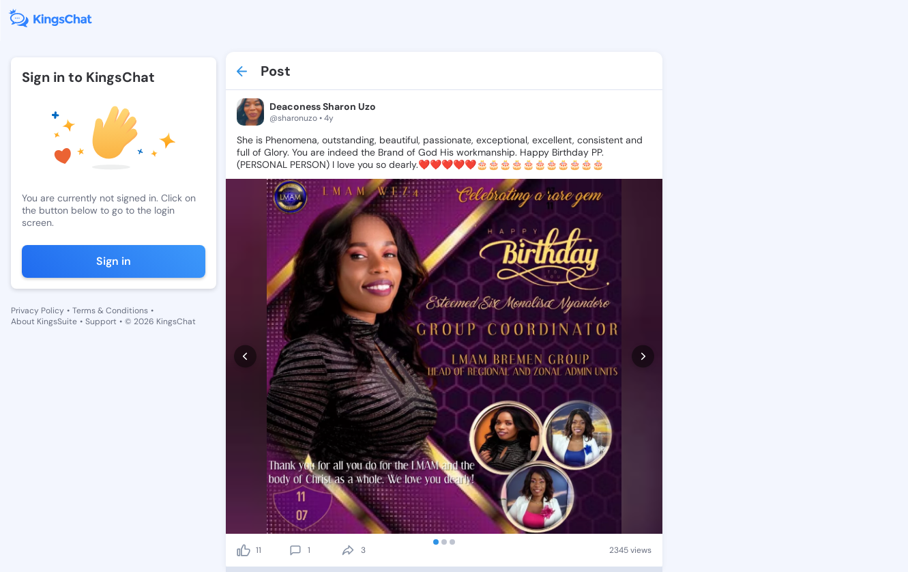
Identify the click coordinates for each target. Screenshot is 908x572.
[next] (643, 356)
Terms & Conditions (110, 310)
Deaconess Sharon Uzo (322, 106)
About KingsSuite (44, 321)
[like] (243, 550)
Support (101, 321)
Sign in (113, 261)
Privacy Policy (37, 310)
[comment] (295, 550)
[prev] (245, 356)
